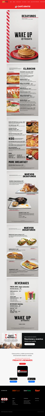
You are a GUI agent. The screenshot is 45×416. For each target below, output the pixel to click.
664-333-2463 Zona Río (27, 402)
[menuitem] (10, 2)
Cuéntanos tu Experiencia (27, 400)
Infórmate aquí (37, 400)
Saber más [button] (22, 363)
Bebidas (13, 400)
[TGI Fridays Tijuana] (4, 2)
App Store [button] (32, 381)
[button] (1, 402)
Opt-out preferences (15, 404)
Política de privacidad (26, 401)
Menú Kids (13, 402)
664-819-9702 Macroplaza (27, 403)
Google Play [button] (13, 381)
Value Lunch (14, 403)
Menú (13, 401)
